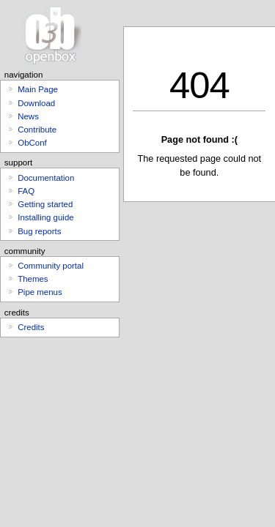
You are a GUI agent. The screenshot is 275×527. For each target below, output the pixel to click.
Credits (31, 327)
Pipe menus (40, 292)
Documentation (46, 177)
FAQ (26, 191)
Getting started (45, 204)
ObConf (32, 142)
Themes (33, 278)
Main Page (38, 89)
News (28, 116)
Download (36, 103)
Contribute (37, 129)
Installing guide (45, 217)
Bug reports (39, 231)
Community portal (51, 265)
